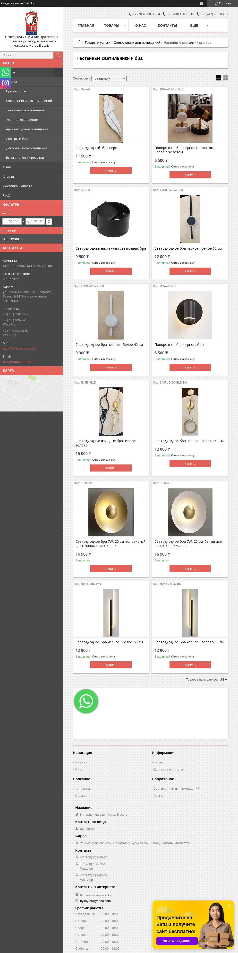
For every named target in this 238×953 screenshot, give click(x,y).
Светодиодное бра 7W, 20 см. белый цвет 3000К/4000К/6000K (189, 543)
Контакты (167, 25)
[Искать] (58, 55)
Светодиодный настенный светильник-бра (111, 248)
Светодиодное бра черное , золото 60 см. (189, 441)
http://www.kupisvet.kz (20, 348)
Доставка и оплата (17, 186)
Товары (9, 72)
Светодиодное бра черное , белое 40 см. (110, 344)
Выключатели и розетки (25, 157)
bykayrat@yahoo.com (19, 361)
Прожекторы (16, 91)
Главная (86, 25)
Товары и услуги (97, 42)
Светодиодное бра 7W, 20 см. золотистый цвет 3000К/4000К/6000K (110, 543)
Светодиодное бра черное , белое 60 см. (188, 248)
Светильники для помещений (29, 100)
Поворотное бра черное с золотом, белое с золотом (184, 150)
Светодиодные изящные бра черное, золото (106, 443)
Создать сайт (10, 3)
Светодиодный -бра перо (96, 148)
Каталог (159, 762)
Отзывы (9, 176)
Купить (111, 170)
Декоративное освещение (27, 148)
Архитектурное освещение (27, 129)
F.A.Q (6, 195)
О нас (7, 167)
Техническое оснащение (25, 110)
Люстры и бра (17, 138)
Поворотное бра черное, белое (180, 344)
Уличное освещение (22, 119)
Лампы (11, 81)
